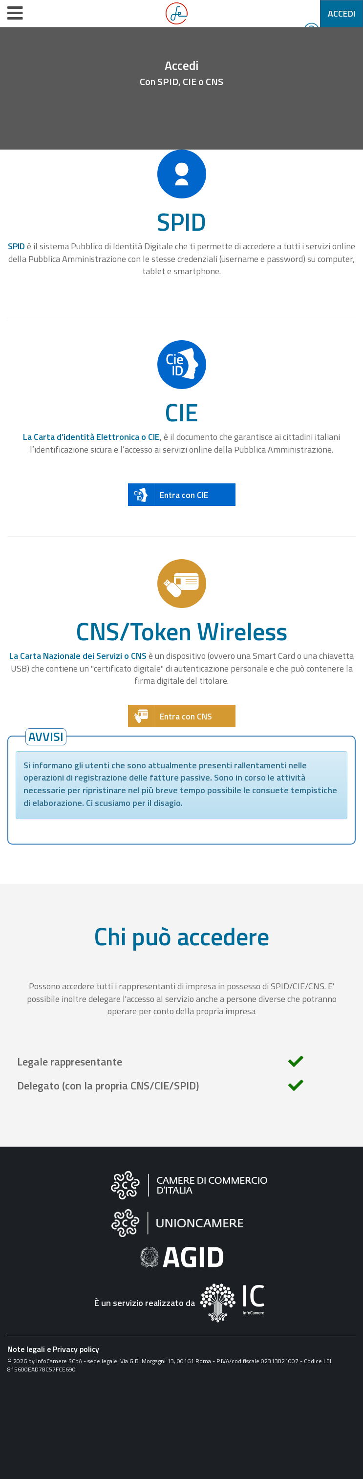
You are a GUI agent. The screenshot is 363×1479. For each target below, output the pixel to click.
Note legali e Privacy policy (53, 1349)
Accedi (341, 13)
